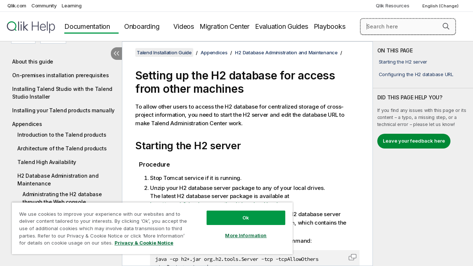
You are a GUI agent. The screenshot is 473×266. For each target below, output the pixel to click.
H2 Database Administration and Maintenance (58, 180)
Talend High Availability (46, 162)
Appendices (27, 124)
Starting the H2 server (403, 62)
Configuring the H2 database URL (416, 74)
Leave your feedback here (414, 141)
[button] (446, 26)
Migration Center (224, 26)
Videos (183, 26)
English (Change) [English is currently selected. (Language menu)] (441, 5)
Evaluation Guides (281, 26)
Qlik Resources (392, 5)
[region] (149, 225)
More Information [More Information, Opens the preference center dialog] (240, 230)
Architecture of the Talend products (61, 148)
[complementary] (423, 153)
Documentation (87, 26)
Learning (71, 5)
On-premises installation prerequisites (60, 75)
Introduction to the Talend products (61, 135)
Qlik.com (16, 5)
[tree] (61, 144)
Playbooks (330, 26)
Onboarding (142, 26)
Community (44, 5)
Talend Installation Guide (164, 52)
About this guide (32, 61)
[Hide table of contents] (116, 53)
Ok (240, 212)
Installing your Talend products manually (63, 110)
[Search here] (408, 26)
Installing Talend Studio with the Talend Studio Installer (62, 93)
